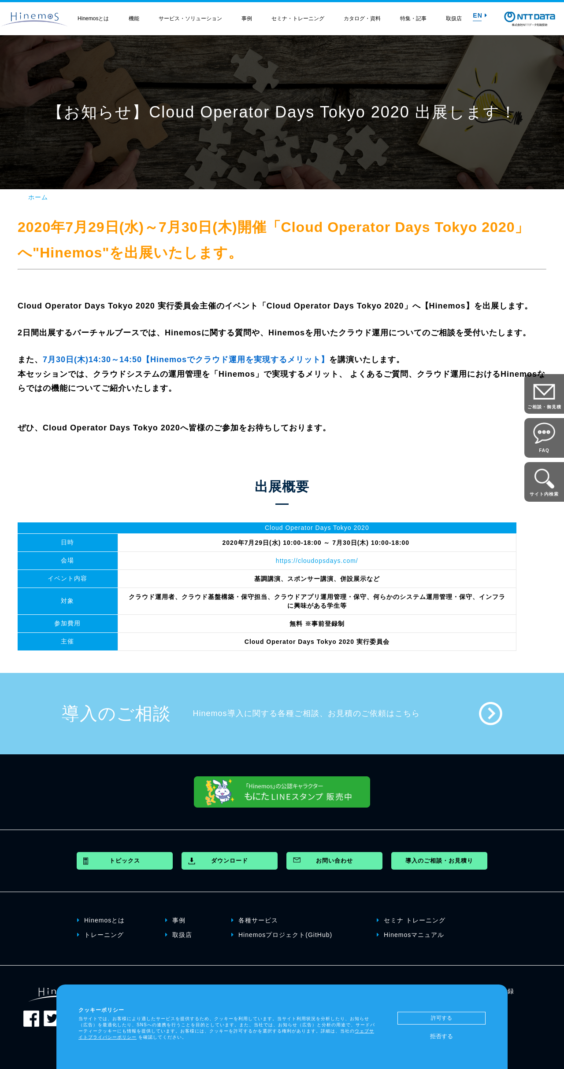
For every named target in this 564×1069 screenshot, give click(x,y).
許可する (441, 1018)
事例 (246, 18)
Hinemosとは (93, 18)
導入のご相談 (116, 713)
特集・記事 (413, 18)
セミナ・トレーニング (297, 18)
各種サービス (254, 920)
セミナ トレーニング (411, 920)
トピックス (124, 860)
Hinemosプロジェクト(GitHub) (281, 934)
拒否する (441, 1036)
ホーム (38, 197)
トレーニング (100, 934)
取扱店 (454, 18)
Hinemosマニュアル (410, 934)
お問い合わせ (334, 860)
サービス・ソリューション (190, 18)
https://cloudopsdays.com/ (317, 560)
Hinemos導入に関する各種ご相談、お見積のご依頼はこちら (306, 713)
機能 (134, 18)
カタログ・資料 (362, 18)
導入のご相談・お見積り (439, 860)
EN (480, 15)
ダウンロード (229, 860)
